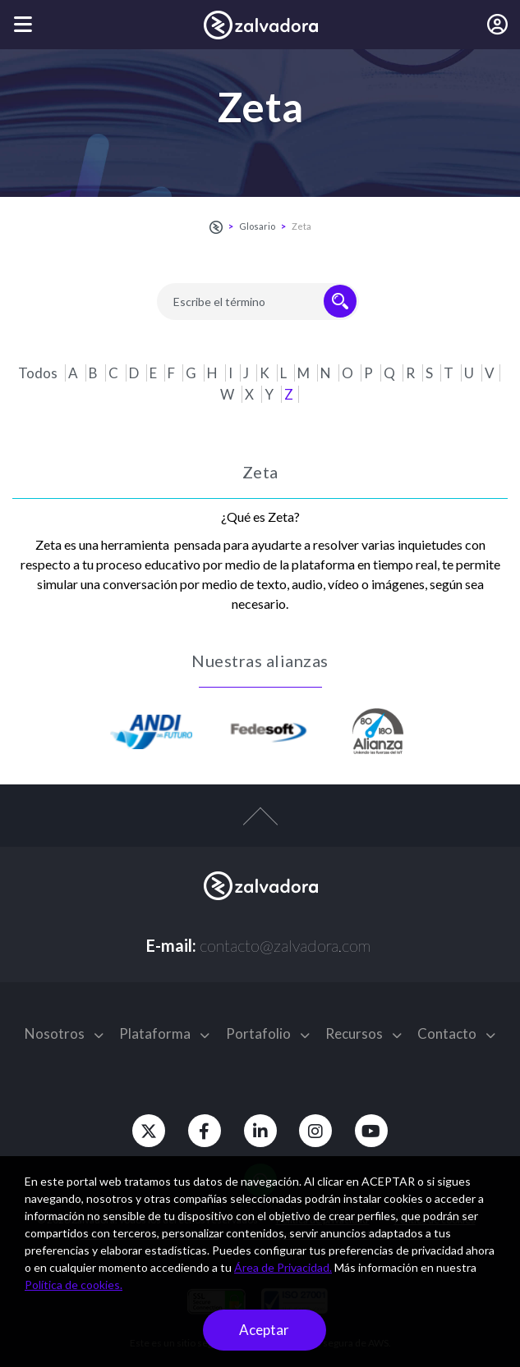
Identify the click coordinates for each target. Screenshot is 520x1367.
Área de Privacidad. (283, 1267)
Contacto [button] (456, 1033)
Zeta (301, 226)
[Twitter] (145, 1130)
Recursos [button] (363, 1033)
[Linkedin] (260, 1130)
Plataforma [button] (164, 1033)
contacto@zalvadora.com (285, 945)
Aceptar (264, 1329)
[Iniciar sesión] (497, 24)
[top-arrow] (259, 824)
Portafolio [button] (268, 1033)
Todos (39, 373)
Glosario (257, 226)
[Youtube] (375, 1130)
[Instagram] (317, 1130)
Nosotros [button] (64, 1033)
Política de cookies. (73, 1285)
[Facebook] (202, 1130)
